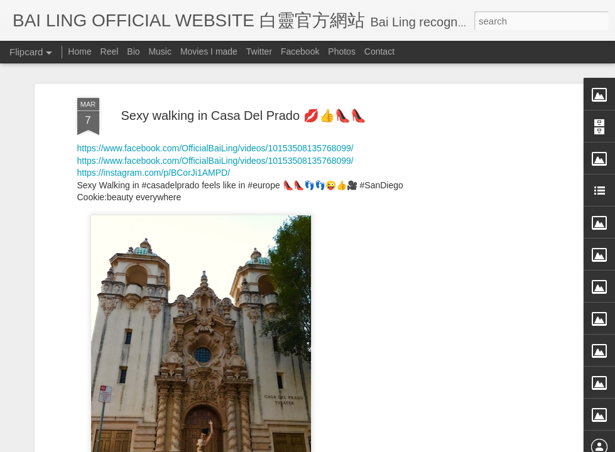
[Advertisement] (479, 193)
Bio (133, 51)
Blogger (385, 444)
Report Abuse (422, 444)
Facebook (300, 51)
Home (79, 51)
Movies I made (208, 51)
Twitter (259, 51)
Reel (110, 51)
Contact (379, 51)
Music (159, 51)
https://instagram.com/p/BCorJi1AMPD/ (154, 70)
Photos (342, 51)
